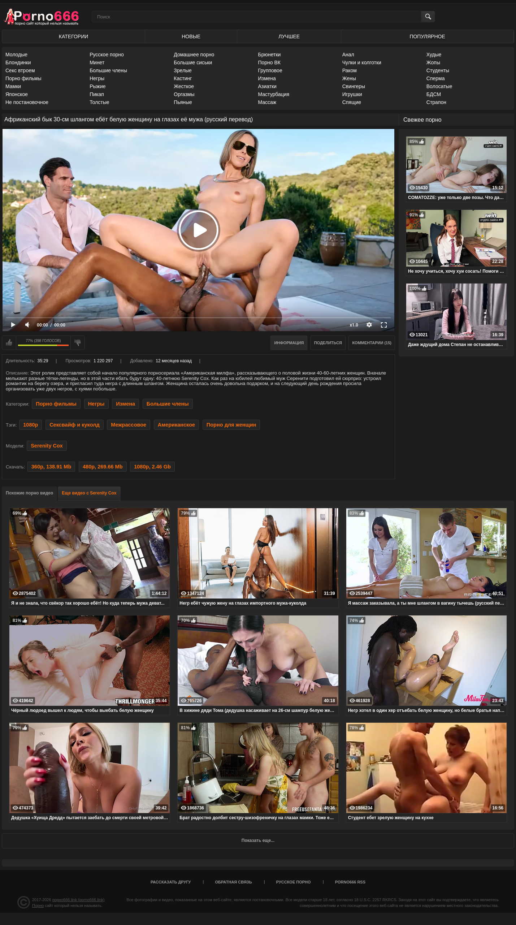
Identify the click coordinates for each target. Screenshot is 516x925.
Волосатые (439, 86)
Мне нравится (9, 343)
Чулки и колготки (361, 62)
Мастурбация (273, 94)
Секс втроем (20, 70)
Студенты (437, 70)
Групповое (270, 70)
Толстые (99, 102)
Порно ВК (269, 62)
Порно (38, 905)
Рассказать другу (171, 882)
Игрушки (352, 94)
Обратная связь (233, 882)
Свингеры (353, 86)
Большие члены (108, 70)
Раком (349, 70)
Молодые (16, 54)
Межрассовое (128, 425)
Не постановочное (26, 102)
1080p (30, 425)
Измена (267, 78)
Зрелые (183, 70)
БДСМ (433, 94)
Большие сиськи (193, 62)
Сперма (435, 78)
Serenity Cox (47, 446)
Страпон (436, 102)
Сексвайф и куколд (74, 425)
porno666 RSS (350, 882)
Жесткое (184, 86)
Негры (97, 78)
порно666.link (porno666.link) (78, 900)
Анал (348, 54)
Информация (289, 343)
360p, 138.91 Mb (51, 467)
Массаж (267, 102)
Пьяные (183, 102)
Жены (349, 78)
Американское (176, 425)
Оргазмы (184, 94)
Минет (97, 62)
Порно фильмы (23, 78)
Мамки (13, 86)
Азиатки (267, 86)
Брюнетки (269, 54)
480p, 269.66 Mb (103, 467)
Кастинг (183, 78)
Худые (434, 54)
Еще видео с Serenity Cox (89, 493)
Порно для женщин (231, 425)
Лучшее (289, 36)
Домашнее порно (194, 54)
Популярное (427, 36)
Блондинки (18, 62)
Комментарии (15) (371, 343)
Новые (191, 36)
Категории (73, 36)
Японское (16, 94)
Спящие (351, 102)
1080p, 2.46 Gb (152, 467)
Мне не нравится (77, 343)
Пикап (97, 94)
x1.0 (354, 325)
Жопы (433, 62)
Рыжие (97, 86)
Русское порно (107, 54)
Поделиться (328, 343)
